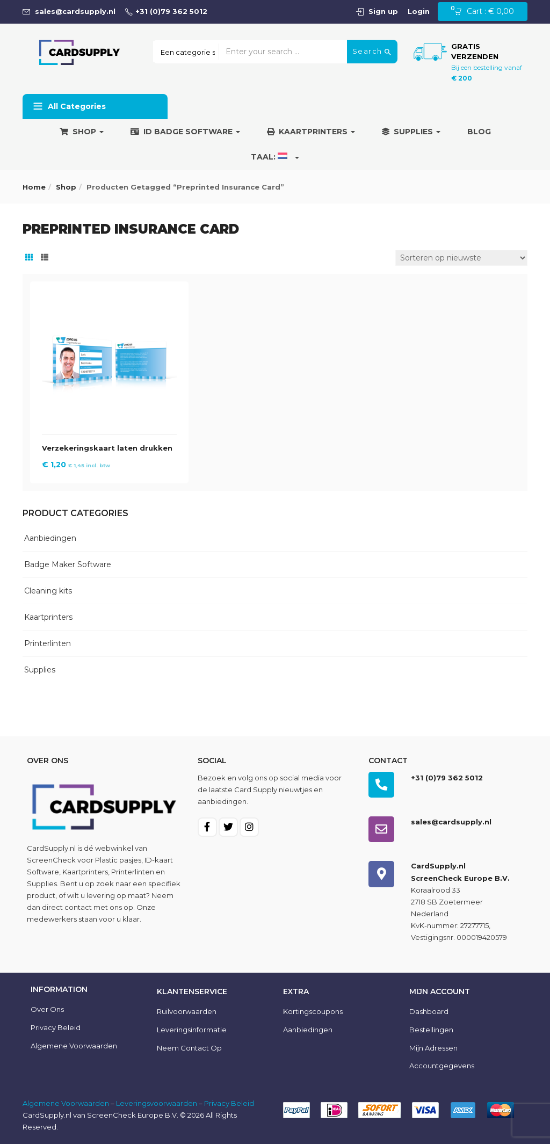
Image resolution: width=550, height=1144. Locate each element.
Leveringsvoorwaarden (156, 1103)
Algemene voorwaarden (74, 1045)
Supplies (411, 131)
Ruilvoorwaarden (186, 1011)
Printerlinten (47, 643)
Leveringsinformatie (192, 1029)
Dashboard (428, 1011)
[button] (487, 12)
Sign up (383, 11)
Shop (82, 131)
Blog (479, 131)
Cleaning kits (48, 591)
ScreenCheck (51, 860)
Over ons (47, 1009)
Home (34, 187)
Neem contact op (189, 1048)
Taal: (275, 157)
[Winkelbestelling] (461, 258)
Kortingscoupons (313, 1011)
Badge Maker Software (67, 564)
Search (372, 51)
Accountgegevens (441, 1065)
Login (419, 11)
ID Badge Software (185, 131)
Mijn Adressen (433, 1048)
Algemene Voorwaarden (66, 1103)
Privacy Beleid (56, 1027)
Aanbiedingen (50, 538)
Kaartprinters (311, 131)
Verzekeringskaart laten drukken (107, 448)
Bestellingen (431, 1029)
